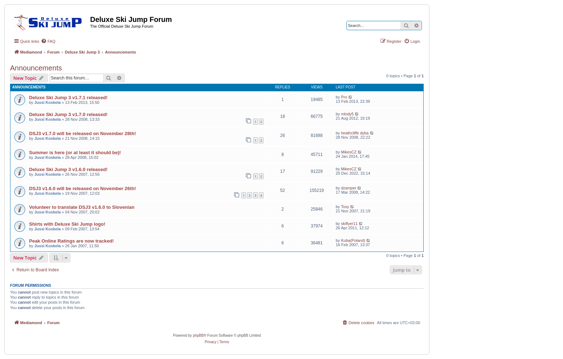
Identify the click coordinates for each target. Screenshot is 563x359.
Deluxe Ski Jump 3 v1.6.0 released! (68, 169)
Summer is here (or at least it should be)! (75, 152)
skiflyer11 (349, 223)
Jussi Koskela (47, 102)
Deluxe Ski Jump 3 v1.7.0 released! (68, 114)
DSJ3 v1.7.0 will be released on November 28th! (82, 133)
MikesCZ (349, 152)
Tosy (345, 206)
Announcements (36, 68)
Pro (344, 97)
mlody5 (347, 114)
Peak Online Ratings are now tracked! (71, 241)
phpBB (198, 335)
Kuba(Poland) (353, 240)
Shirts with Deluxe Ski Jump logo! (67, 224)
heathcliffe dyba (355, 133)
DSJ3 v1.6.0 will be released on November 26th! (82, 188)
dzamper (349, 188)
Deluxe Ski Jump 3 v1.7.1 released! (68, 97)
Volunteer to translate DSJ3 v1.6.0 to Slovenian (82, 207)
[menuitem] (48, 41)
